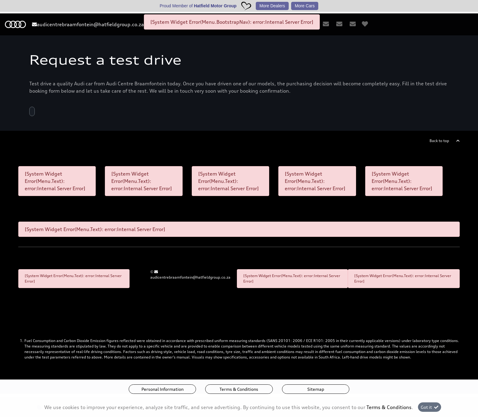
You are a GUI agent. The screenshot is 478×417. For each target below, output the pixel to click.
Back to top (439, 140)
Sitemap (315, 389)
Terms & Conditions (238, 389)
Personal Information (162, 389)
